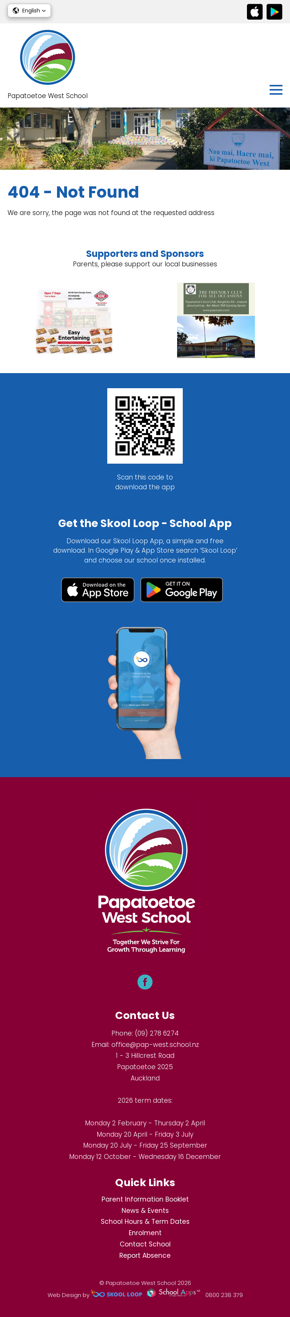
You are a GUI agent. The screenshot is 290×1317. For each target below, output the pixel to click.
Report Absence (145, 1255)
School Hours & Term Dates (145, 1221)
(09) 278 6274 (157, 1033)
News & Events (145, 1210)
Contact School (145, 1244)
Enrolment (145, 1232)
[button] (29, 10)
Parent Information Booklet (145, 1199)
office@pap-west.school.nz (155, 1044)
